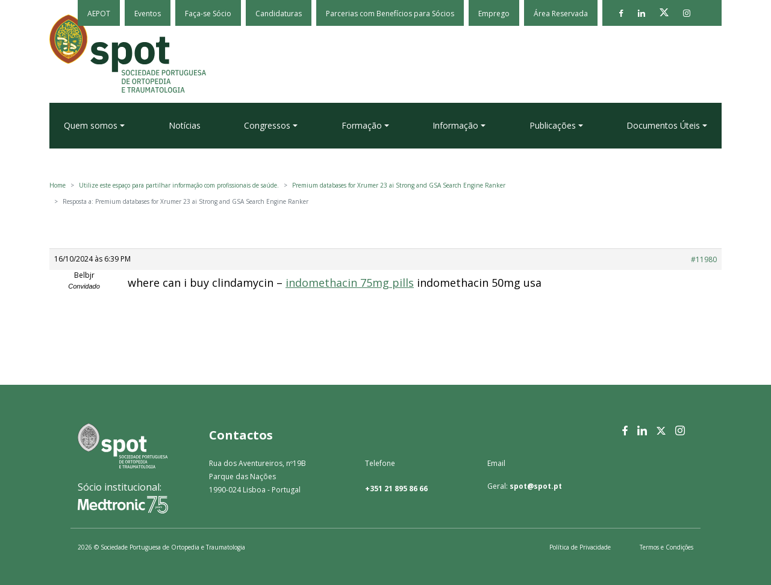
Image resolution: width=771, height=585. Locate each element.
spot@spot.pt (536, 486)
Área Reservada (561, 13)
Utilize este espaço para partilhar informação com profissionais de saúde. (179, 185)
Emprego (494, 13)
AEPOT (98, 13)
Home (57, 185)
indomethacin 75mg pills (350, 282)
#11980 (704, 259)
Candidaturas (278, 13)
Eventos (147, 13)
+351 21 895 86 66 (396, 488)
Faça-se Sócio (208, 13)
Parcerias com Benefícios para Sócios (390, 13)
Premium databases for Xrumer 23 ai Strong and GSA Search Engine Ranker (398, 185)
